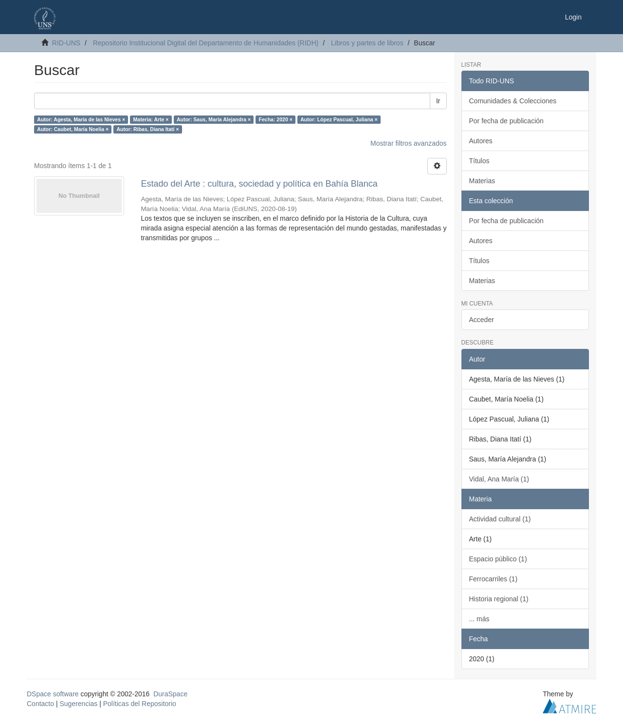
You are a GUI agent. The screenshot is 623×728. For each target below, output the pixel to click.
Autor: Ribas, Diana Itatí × (148, 129)
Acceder (481, 320)
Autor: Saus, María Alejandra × (214, 119)
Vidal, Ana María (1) (499, 479)
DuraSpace (170, 694)
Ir (438, 101)
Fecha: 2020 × (276, 119)
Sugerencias (78, 704)
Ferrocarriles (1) (493, 579)
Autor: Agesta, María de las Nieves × (81, 119)
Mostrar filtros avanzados (408, 143)
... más (479, 619)
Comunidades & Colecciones (513, 101)
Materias (482, 181)
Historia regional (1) (499, 599)
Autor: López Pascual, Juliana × (338, 119)
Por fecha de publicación (506, 121)
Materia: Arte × (151, 119)
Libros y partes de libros (367, 43)
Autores (481, 141)
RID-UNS (66, 43)
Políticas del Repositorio (139, 704)
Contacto (40, 704)
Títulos (479, 161)
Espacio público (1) (498, 559)
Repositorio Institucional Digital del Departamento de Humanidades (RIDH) (206, 43)
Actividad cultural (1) (500, 519)
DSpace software (53, 694)
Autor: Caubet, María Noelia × (73, 129)
